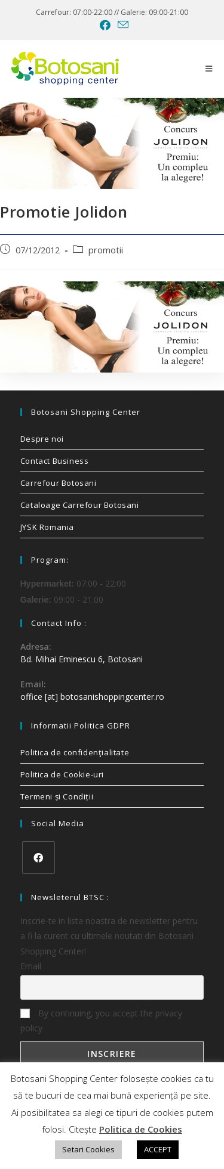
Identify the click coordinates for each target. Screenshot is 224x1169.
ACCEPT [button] (157, 1149)
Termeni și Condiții (56, 796)
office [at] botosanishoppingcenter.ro (92, 696)
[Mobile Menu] (209, 68)
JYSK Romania (47, 527)
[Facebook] (38, 857)
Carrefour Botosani (58, 482)
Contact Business (54, 460)
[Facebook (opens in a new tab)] (105, 25)
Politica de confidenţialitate (74, 752)
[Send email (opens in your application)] (121, 24)
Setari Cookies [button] (88, 1149)
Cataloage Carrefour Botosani (79, 505)
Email (30, 966)
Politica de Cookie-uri (62, 774)
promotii (105, 250)
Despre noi (42, 438)
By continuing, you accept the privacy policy (101, 1020)
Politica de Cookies (140, 1129)
